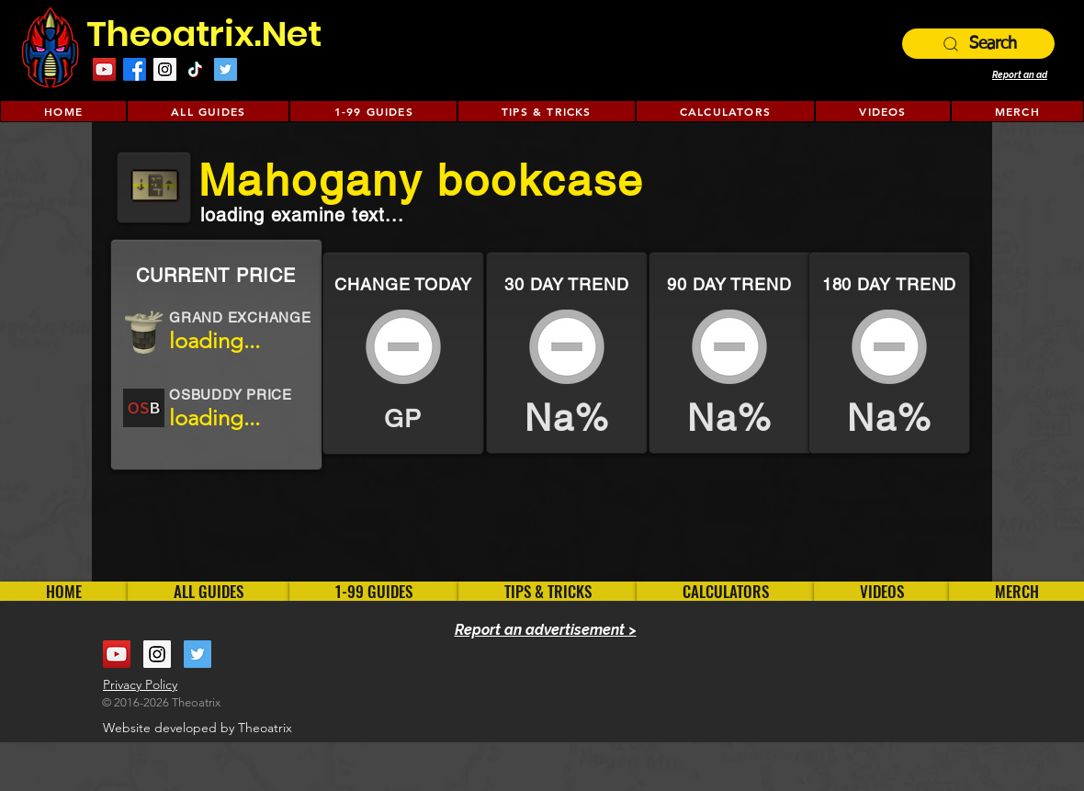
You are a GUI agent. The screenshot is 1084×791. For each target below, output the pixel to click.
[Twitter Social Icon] (225, 69)
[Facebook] (134, 69)
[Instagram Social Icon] (164, 69)
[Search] (978, 43)
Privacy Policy (140, 684)
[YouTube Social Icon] (104, 69)
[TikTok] (195, 69)
